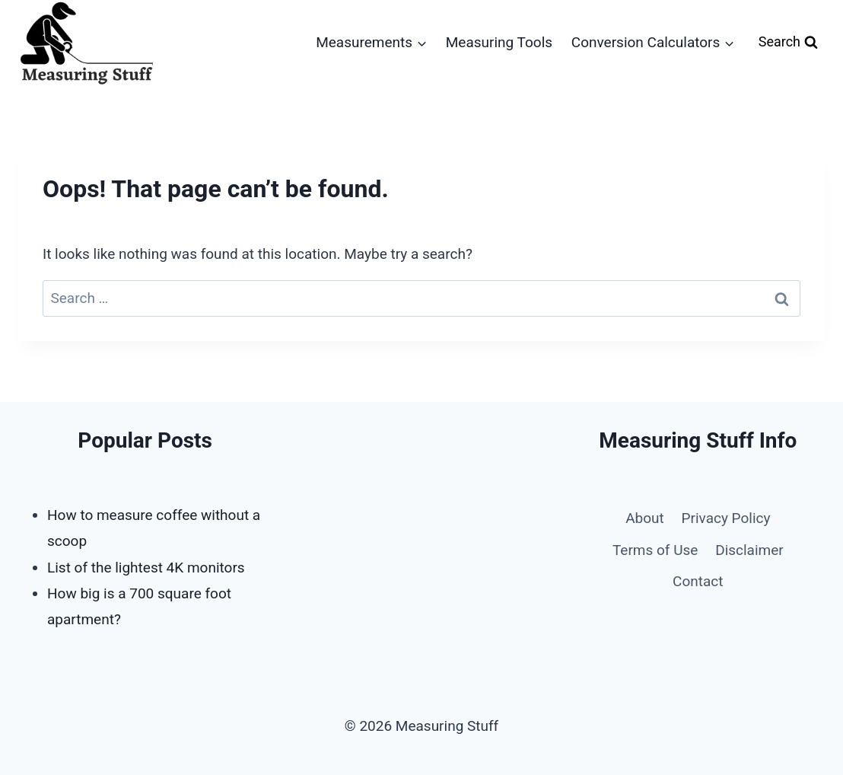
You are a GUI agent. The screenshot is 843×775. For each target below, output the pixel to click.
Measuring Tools (499, 42)
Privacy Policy (726, 518)
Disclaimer (749, 550)
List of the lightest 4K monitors (146, 567)
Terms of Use (655, 550)
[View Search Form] (788, 42)
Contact (698, 581)
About (644, 518)
